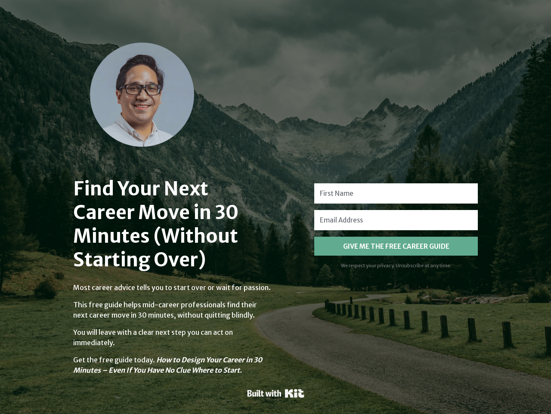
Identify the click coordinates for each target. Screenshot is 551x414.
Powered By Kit (275, 393)
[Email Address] (396, 220)
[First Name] (396, 193)
